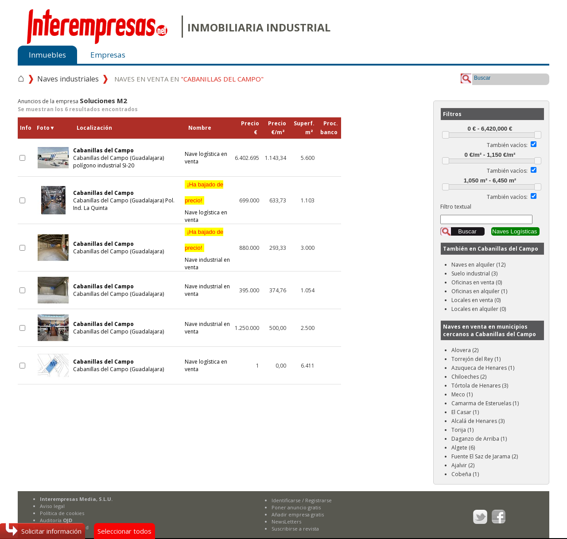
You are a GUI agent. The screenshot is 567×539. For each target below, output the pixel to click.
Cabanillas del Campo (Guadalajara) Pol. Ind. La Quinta (124, 200)
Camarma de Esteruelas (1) (485, 403)
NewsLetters (286, 521)
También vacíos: (507, 145)
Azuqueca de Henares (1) (482, 368)
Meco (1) (462, 394)
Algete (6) (463, 447)
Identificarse (286, 500)
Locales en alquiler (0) (478, 309)
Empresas (107, 55)
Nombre (199, 128)
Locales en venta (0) (476, 300)
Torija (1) (462, 430)
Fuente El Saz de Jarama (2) (484, 456)
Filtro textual (455, 206)
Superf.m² (304, 128)
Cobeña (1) (465, 474)
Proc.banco (329, 128)
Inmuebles (47, 55)
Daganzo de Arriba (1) (479, 438)
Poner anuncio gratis (296, 507)
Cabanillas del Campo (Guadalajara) (118, 247)
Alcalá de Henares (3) (478, 421)
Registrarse (318, 500)
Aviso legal (52, 506)
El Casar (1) (465, 412)
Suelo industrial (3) (474, 273)
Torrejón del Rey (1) (476, 359)
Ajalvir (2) (462, 465)
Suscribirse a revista (295, 528)
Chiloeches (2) (468, 376)
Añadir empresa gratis (298, 514)
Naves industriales (68, 79)
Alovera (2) (464, 350)
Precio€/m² (277, 128)
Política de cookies (62, 513)
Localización (94, 128)
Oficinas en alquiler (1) (479, 291)
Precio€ (250, 128)
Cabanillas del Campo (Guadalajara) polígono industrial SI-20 (118, 158)
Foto (46, 128)
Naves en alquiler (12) (478, 264)
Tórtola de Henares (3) (479, 385)
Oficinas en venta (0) (476, 282)
